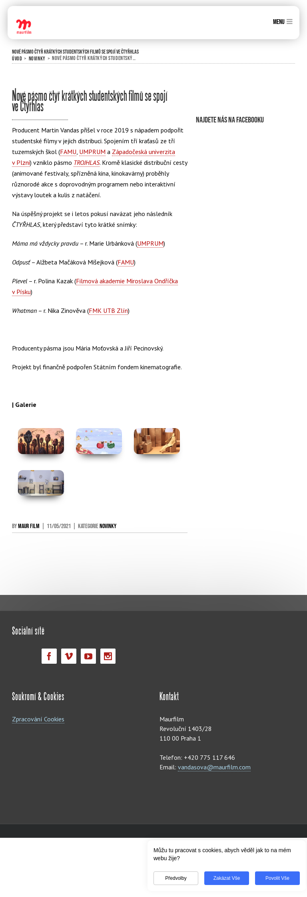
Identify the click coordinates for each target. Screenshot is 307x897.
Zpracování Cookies (38, 719)
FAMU (68, 152)
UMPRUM (92, 152)
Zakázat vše (222, 878)
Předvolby (170, 878)
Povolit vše (273, 878)
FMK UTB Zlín (108, 310)
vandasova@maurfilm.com (214, 767)
